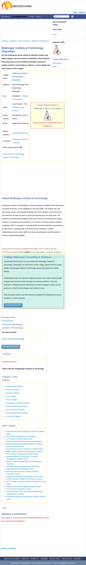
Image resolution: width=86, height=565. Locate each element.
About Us (25, 559)
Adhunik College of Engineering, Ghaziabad (23, 466)
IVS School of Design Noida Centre (20, 439)
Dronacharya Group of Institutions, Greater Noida (25, 449)
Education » (5, 16)
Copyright (44, 559)
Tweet (5, 508)
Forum (31, 16)
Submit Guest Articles (12, 559)
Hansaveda (57, 63)
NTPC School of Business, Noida (19, 489)
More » (38, 16)
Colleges (4, 41)
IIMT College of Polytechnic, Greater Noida (22, 454)
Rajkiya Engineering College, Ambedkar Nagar (24, 486)
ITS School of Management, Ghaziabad (21, 436)
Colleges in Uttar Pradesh (19, 41)
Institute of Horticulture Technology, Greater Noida (25, 476)
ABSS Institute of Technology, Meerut (20, 469)
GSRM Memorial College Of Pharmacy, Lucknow (25, 479)
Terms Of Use (67, 559)
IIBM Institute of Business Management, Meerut (24, 451)
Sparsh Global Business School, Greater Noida (24, 441)
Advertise (77, 559)
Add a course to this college (13, 339)
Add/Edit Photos (7, 321)
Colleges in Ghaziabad (39, 41)
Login (75, 12)
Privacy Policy (55, 559)
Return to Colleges (8, 548)
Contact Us (34, 559)
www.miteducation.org (20, 133)
